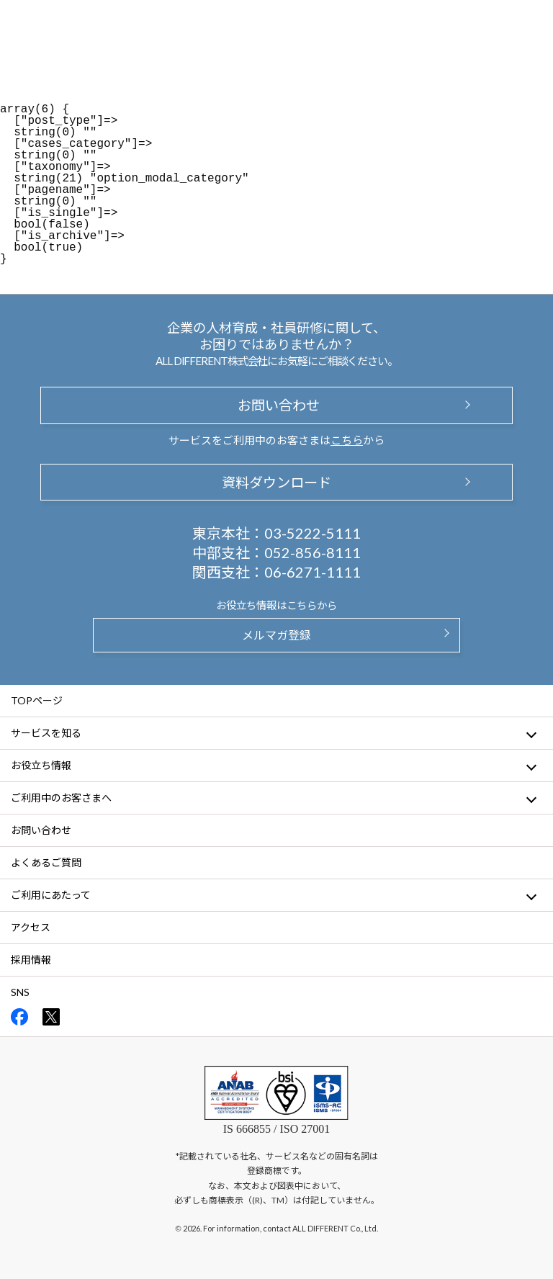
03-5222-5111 (312, 533)
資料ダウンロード (276, 482)
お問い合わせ (276, 405)
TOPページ (37, 700)
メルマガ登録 (276, 635)
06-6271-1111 (312, 571)
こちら (347, 440)
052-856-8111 (312, 552)
